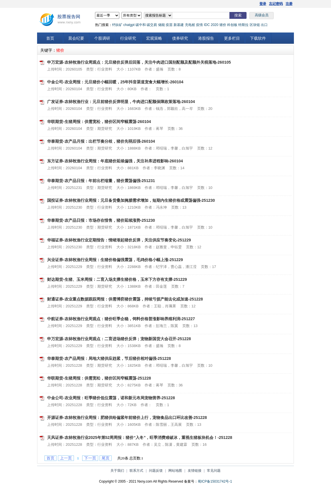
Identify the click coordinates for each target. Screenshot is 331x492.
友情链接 (194, 471)
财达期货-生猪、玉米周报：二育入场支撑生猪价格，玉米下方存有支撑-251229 (117, 279)
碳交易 (152, 25)
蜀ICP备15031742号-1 (215, 481)
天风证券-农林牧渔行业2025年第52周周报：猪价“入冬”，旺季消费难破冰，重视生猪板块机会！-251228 (139, 437)
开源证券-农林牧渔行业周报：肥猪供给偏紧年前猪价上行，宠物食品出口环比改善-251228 (127, 417)
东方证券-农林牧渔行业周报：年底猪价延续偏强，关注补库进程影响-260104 (115, 161)
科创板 (232, 25)
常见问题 (214, 471)
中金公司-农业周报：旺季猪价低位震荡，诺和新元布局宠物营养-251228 (111, 398)
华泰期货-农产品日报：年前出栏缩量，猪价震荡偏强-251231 (101, 180)
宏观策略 (154, 38)
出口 (264, 25)
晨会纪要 (76, 38)
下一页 (90, 458)
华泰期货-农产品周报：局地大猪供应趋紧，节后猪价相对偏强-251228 (109, 358)
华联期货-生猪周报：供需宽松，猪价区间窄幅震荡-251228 (99, 378)
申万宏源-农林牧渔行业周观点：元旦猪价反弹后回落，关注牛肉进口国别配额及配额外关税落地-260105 (139, 62)
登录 (262, 4)
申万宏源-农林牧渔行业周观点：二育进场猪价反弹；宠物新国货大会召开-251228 (119, 338)
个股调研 (102, 38)
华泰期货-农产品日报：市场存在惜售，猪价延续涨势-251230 (101, 220)
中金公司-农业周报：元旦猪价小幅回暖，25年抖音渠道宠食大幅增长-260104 (115, 82)
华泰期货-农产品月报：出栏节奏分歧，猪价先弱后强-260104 (101, 141)
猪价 (222, 25)
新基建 (178, 25)
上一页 (66, 458)
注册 (289, 4)
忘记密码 (276, 4)
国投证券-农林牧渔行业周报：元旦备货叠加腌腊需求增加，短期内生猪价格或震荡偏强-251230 (131, 200)
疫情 (199, 25)
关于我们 (117, 471)
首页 (50, 38)
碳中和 (141, 25)
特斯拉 (243, 25)
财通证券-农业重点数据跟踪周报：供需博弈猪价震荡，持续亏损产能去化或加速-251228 (125, 299)
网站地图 (175, 471)
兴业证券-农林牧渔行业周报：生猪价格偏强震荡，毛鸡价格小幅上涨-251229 (115, 259)
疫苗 (169, 25)
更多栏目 (232, 38)
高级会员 (262, 15)
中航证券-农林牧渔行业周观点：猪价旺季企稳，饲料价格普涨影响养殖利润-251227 (121, 318)
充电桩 (190, 25)
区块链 (255, 25)
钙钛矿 (117, 25)
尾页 (106, 458)
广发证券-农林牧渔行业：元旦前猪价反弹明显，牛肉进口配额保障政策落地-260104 (121, 101)
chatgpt (128, 25)
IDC (207, 25)
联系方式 (136, 471)
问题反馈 (156, 471)
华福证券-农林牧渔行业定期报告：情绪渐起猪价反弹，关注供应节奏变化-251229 (119, 240)
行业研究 (128, 38)
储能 (161, 25)
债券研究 (180, 38)
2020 (214, 25)
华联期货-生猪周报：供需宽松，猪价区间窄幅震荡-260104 (99, 121)
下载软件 (258, 38)
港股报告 (206, 38)
